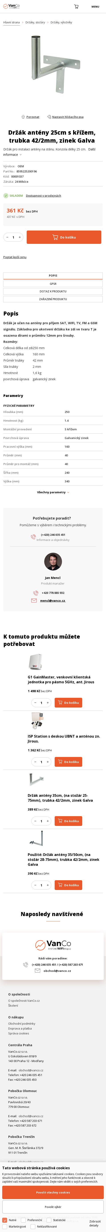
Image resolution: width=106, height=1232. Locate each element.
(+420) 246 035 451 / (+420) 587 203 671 (57, 965)
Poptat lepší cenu (14, 257)
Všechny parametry (51, 492)
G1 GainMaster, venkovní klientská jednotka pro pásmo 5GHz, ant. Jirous (61, 679)
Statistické (59, 1220)
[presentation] (53, 276)
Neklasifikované (47, 1226)
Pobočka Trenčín (21, 1137)
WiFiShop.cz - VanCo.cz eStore (20, 6)
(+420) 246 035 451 (53, 535)
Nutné (12, 1220)
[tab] (53, 275)
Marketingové (17, 1226)
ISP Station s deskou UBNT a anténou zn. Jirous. (64, 739)
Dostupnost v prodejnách (43, 196)
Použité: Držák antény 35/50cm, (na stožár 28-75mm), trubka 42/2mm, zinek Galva (63, 859)
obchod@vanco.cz (57, 971)
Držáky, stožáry (35, 22)
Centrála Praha (20, 1045)
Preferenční (35, 1220)
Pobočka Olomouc (22, 1091)
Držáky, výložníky (61, 22)
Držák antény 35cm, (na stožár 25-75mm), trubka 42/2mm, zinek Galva (60, 798)
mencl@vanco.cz (53, 601)
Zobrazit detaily (95, 1223)
